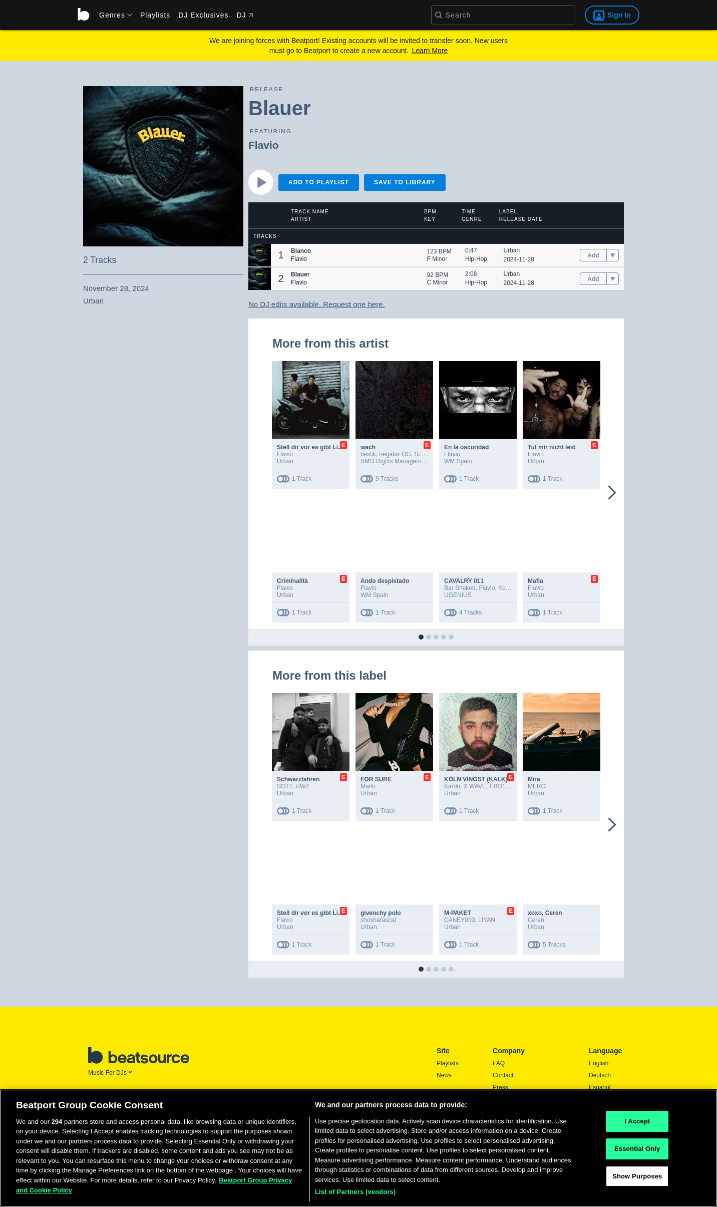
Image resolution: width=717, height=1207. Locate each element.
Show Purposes (637, 1180)
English (598, 1063)
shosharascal (378, 920)
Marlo (368, 786)
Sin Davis (427, 454)
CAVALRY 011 (464, 580)
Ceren (536, 920)
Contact (503, 1075)
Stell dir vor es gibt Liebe (312, 447)
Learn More (430, 51)
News (444, 1075)
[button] (259, 255)
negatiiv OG (395, 454)
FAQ (499, 1063)
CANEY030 (459, 920)
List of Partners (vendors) (355, 1196)
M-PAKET (457, 913)
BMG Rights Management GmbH (405, 461)
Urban (512, 250)
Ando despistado (385, 580)
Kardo (452, 786)
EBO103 (501, 786)
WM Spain (458, 461)
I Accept (637, 1125)
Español (599, 1087)
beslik (368, 454)
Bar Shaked (460, 587)
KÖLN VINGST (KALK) (476, 779)
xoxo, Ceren (545, 913)
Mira (534, 779)
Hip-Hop (476, 258)
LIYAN (486, 920)
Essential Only (637, 1152)
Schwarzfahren (298, 779)
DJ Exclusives (203, 15)
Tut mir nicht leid (552, 447)
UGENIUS (458, 594)
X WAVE (475, 786)
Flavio (263, 145)
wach (368, 447)
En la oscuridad (466, 447)
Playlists (155, 15)
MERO (537, 786)
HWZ (302, 786)
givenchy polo (381, 913)
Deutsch (600, 1075)
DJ (244, 15)
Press (500, 1087)
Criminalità (292, 580)
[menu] (112, 15)
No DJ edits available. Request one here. (316, 304)
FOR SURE (376, 779)
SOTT (284, 786)
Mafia (535, 580)
